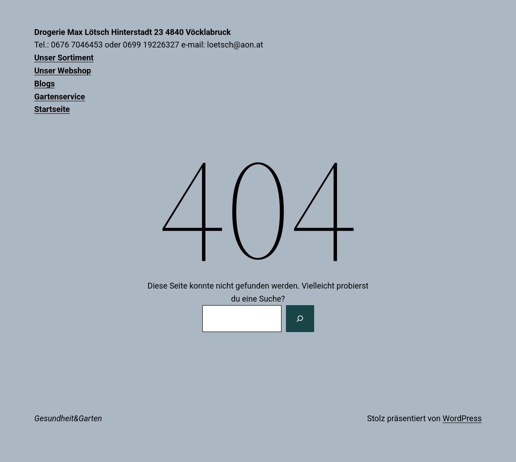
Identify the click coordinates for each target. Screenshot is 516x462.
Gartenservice (59, 96)
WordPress (462, 418)
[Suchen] (300, 318)
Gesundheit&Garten (68, 418)
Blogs (44, 83)
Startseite (52, 109)
